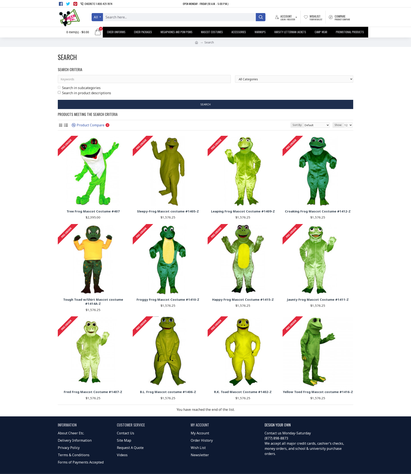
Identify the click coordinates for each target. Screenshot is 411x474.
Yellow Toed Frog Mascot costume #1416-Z (318, 392)
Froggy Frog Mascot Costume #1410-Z (168, 300)
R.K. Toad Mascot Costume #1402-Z (243, 392)
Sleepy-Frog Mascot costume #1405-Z (168, 211)
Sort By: (297, 125)
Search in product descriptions (84, 93)
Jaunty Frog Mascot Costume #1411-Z (318, 300)
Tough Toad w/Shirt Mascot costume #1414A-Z (93, 302)
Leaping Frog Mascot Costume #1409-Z (243, 211)
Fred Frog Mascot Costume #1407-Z (93, 392)
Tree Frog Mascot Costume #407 (93, 211)
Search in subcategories (79, 87)
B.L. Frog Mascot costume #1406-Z (168, 392)
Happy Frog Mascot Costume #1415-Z (243, 300)
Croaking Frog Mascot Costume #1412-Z (318, 211)
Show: (338, 125)
